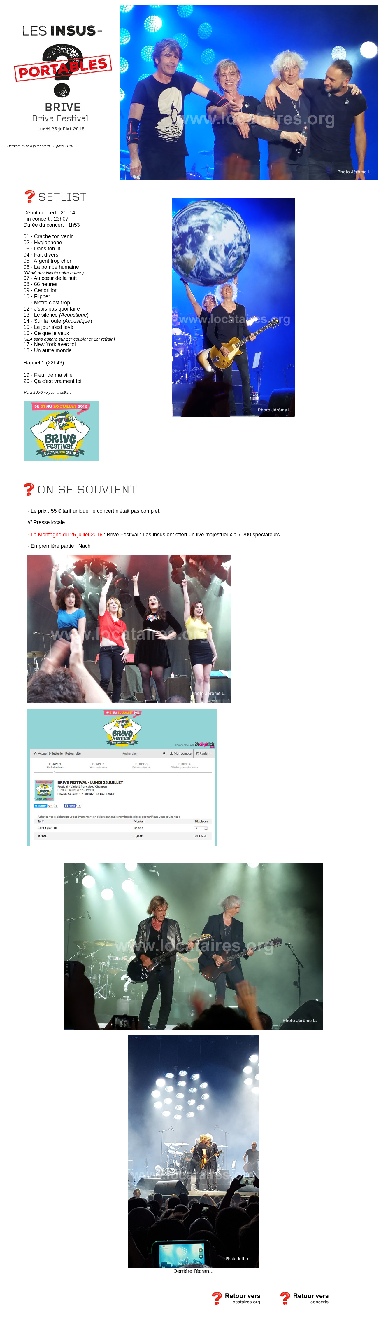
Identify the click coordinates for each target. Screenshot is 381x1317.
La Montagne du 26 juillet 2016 (66, 535)
